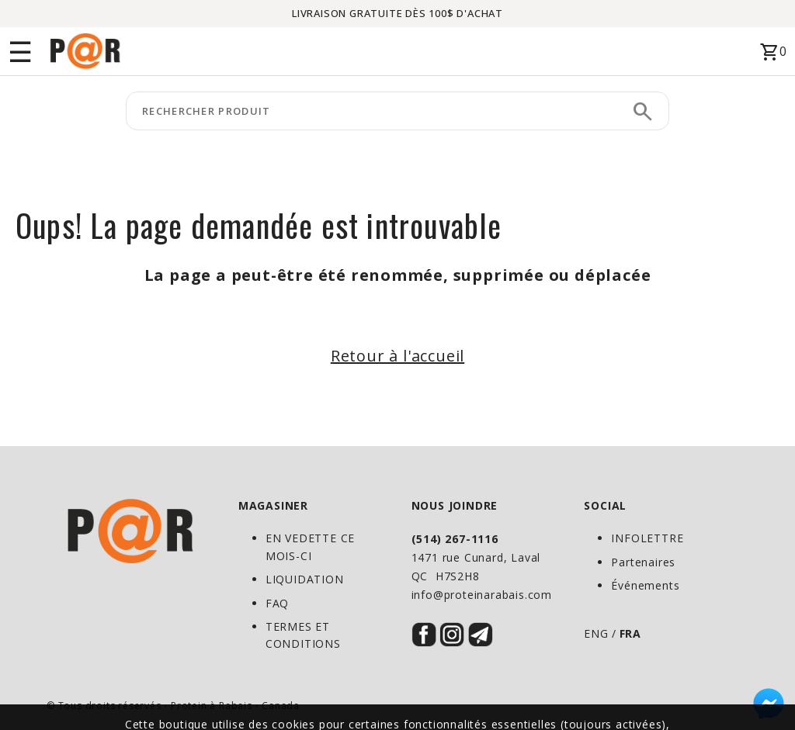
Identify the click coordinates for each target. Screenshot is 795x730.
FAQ (277, 603)
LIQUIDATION (305, 579)
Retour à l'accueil (397, 355)
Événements (645, 585)
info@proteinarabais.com (481, 594)
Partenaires (643, 562)
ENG (596, 633)
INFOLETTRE (647, 538)
